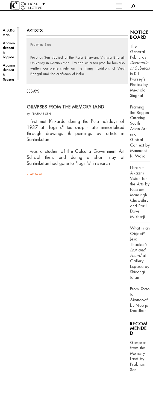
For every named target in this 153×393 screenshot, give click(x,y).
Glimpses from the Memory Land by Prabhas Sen (138, 356)
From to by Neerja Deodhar (139, 299)
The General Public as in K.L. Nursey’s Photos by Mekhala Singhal (140, 71)
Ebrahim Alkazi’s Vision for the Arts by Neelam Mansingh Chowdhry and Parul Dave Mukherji (140, 192)
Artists (35, 31)
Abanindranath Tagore (9, 50)
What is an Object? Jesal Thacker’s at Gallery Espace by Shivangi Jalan (140, 252)
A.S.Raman (8, 32)
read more (35, 174)
